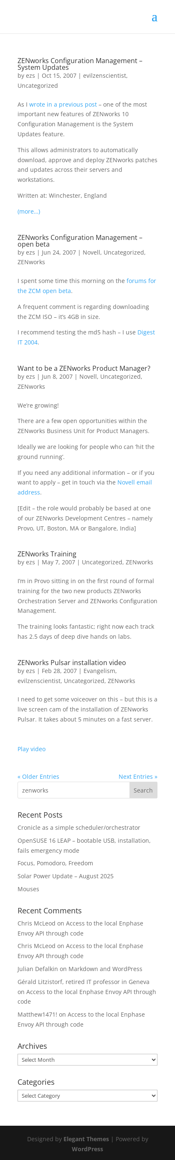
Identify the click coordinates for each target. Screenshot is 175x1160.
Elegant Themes (86, 1139)
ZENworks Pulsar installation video (72, 662)
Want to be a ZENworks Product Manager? (84, 368)
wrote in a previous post (63, 104)
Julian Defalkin (38, 969)
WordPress (87, 1149)
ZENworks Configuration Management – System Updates (80, 64)
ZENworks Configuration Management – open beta (80, 241)
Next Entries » (138, 776)
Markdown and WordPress (105, 969)
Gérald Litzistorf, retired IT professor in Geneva (84, 982)
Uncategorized (38, 85)
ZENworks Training (47, 553)
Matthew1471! (37, 1014)
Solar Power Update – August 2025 (66, 876)
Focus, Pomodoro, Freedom (55, 863)
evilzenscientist (104, 75)
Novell (91, 252)
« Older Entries (38, 776)
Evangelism (99, 671)
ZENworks (31, 262)
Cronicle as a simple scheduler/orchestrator (79, 827)
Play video (32, 749)
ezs (30, 75)
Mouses (28, 889)
